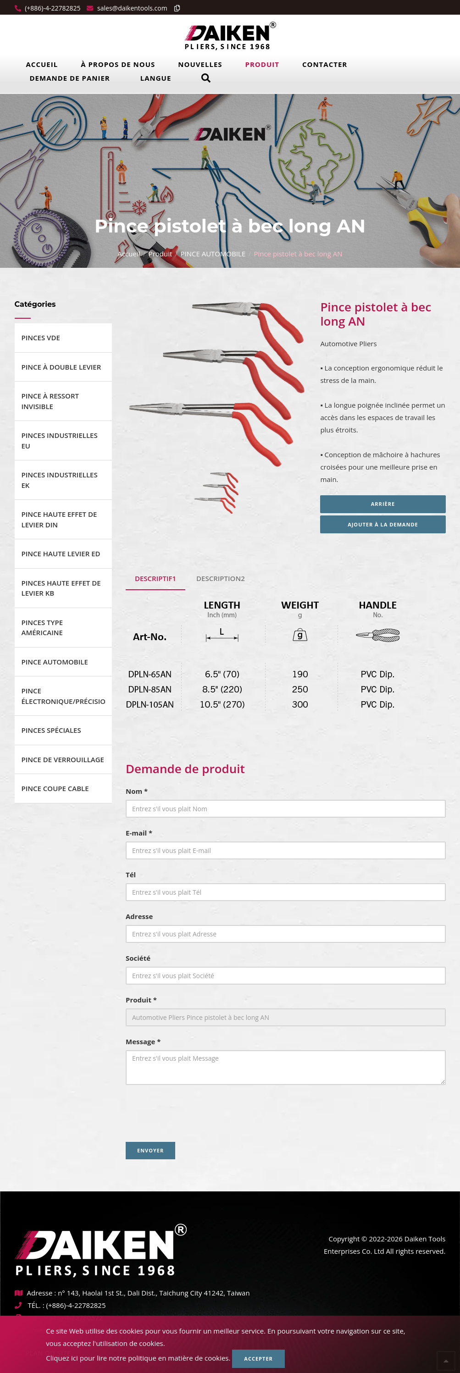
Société (138, 958)
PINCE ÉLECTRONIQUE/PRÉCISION (63, 696)
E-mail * (139, 832)
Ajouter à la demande (383, 524)
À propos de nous (118, 64)
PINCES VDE (41, 337)
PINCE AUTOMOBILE (212, 253)
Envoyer (150, 1150)
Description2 (220, 578)
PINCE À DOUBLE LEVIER (61, 366)
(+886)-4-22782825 (52, 8)
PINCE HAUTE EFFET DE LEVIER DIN (59, 519)
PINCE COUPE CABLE (55, 788)
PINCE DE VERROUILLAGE (63, 759)
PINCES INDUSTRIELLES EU (60, 440)
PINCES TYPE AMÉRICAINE (42, 627)
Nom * (137, 791)
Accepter (258, 1358)
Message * (143, 1041)
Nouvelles (200, 64)
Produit (262, 64)
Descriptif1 (155, 578)
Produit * (141, 999)
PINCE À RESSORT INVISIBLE (50, 401)
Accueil (42, 64)
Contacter (324, 64)
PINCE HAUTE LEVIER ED (61, 553)
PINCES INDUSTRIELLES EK (60, 480)
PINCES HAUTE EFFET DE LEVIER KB (61, 588)
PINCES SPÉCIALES (51, 730)
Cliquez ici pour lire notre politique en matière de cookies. (138, 1357)
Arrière (383, 503)
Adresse (139, 916)
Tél (131, 874)
